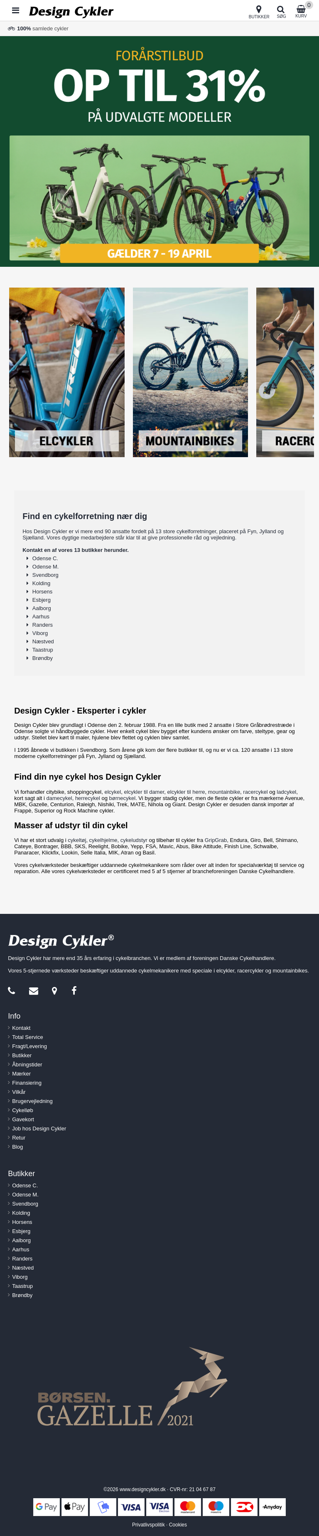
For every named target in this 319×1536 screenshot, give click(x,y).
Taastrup (42, 650)
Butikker (22, 1055)
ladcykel (286, 792)
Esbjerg (41, 600)
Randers (42, 625)
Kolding (41, 583)
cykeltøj (77, 840)
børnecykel (122, 798)
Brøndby (42, 658)
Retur (18, 1138)
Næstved (43, 641)
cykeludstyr (133, 840)
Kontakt (21, 1028)
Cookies (178, 1525)
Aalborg (41, 608)
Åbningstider (27, 1064)
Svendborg (45, 575)
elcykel (112, 792)
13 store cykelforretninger (185, 531)
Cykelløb (22, 1110)
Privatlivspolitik (148, 1525)
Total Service (27, 1037)
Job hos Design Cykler (39, 1128)
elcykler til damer (144, 792)
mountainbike (224, 792)
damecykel (59, 798)
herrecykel (87, 798)
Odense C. (45, 558)
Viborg (40, 633)
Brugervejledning (32, 1101)
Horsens (42, 591)
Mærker (21, 1074)
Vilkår (18, 1092)
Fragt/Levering (29, 1046)
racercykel (255, 792)
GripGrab (216, 840)
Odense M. (45, 567)
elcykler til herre (186, 792)
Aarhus (40, 616)
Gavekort (23, 1119)
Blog (17, 1147)
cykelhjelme (103, 840)
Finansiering (27, 1083)
